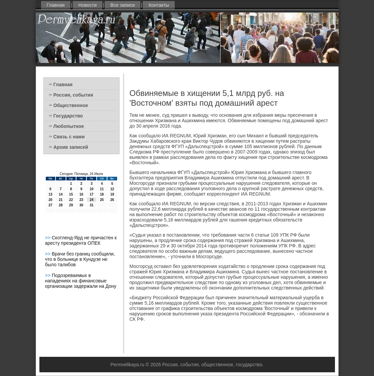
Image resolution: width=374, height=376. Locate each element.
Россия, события (73, 95)
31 (91, 205)
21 (61, 200)
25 (102, 200)
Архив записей (71, 147)
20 (50, 200)
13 (50, 194)
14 (61, 194)
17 (91, 194)
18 (102, 194)
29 (71, 205)
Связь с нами (69, 136)
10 (91, 189)
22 (71, 200)
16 (81, 194)
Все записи (122, 5)
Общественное (71, 105)
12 (112, 189)
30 (81, 205)
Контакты (158, 5)
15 (71, 194)
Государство (68, 115)
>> (48, 237)
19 (112, 194)
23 (81, 200)
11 (102, 189)
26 (112, 200)
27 (50, 205)
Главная (56, 5)
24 (91, 200)
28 (61, 205)
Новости (87, 5)
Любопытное (69, 126)
